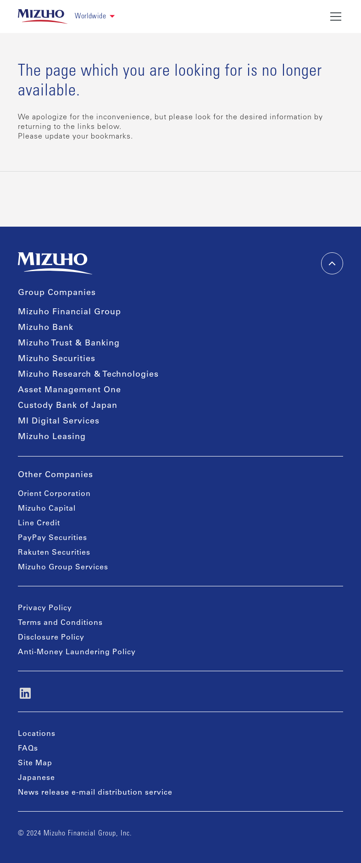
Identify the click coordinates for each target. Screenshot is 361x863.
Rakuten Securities (54, 553)
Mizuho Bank (45, 328)
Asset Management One (69, 390)
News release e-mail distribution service (95, 792)
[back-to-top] (332, 263)
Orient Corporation (54, 494)
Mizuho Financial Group (69, 312)
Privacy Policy (45, 608)
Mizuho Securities (56, 359)
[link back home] (42, 16)
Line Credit (39, 523)
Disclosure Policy (51, 637)
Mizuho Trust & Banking (69, 344)
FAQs (28, 748)
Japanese (36, 778)
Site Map (35, 763)
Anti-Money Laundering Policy (77, 652)
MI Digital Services (59, 422)
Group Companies (57, 293)
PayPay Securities (52, 538)
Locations (37, 734)
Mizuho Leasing (52, 437)
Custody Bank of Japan (67, 406)
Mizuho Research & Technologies (88, 375)
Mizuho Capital (47, 508)
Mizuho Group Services (63, 567)
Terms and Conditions (60, 623)
